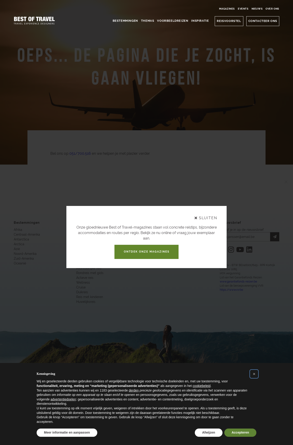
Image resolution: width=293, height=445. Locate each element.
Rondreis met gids (89, 273)
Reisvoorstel (229, 21)
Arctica (19, 244)
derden (134, 390)
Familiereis (84, 235)
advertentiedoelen (63, 399)
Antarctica (21, 240)
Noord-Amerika (25, 254)
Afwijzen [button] (208, 432)
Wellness (83, 283)
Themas (147, 20)
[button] (254, 374)
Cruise (81, 288)
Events (243, 8)
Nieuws (257, 8)
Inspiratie (200, 20)
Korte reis (83, 240)
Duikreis (82, 292)
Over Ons (272, 8)
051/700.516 (80, 154)
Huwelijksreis (85, 302)
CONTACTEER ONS (262, 21)
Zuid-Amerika (24, 259)
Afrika (18, 230)
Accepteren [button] (240, 432)
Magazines (227, 8)
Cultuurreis (84, 254)
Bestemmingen (125, 20)
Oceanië (20, 264)
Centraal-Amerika (27, 235)
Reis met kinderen (89, 297)
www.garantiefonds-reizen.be (238, 282)
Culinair (81, 249)
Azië (17, 249)
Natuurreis (84, 230)
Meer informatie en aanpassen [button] (67, 432)
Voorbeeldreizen (172, 20)
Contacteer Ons (151, 235)
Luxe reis (83, 244)
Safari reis (83, 264)
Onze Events (149, 244)
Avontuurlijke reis (88, 268)
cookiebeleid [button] (202, 386)
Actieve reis (84, 278)
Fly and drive (86, 259)
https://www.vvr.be (231, 290)
